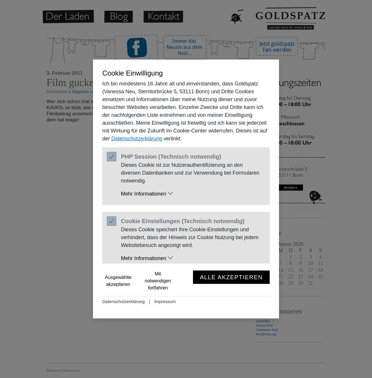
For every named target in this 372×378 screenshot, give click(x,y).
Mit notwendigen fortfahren (158, 280)
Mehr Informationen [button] (147, 194)
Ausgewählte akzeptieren (118, 281)
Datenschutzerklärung (136, 138)
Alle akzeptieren (231, 277)
